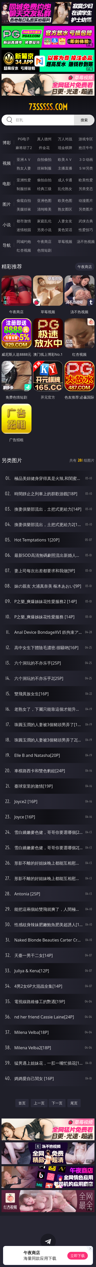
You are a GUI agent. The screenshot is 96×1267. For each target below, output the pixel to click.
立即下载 (77, 1255)
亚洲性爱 (24, 179)
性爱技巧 (86, 229)
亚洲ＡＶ (24, 159)
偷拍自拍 (44, 179)
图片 (7, 204)
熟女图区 (65, 209)
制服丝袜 (24, 188)
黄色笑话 (65, 229)
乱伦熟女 (65, 188)
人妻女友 (65, 221)
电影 (7, 183)
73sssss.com (48, 107)
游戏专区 (86, 138)
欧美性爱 (86, 179)
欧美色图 (65, 200)
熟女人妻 (24, 168)
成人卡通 (65, 179)
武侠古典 (86, 221)
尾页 (74, 1103)
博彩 (7, 142)
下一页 (57, 1103)
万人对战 (65, 138)
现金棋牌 (65, 147)
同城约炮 (24, 241)
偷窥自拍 (24, 200)
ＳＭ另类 (86, 168)
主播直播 (65, 168)
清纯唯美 (44, 209)
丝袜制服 (44, 168)
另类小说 (44, 229)
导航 (7, 245)
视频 (7, 163)
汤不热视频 (86, 241)
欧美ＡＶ (65, 159)
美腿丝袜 (24, 209)
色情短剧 (44, 250)
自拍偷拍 (44, 159)
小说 (7, 224)
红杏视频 (24, 250)
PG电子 (24, 138)
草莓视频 (65, 241)
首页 (22, 1103)
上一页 (39, 1103)
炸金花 (44, 147)
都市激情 (24, 221)
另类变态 (86, 188)
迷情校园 (24, 229)
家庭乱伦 (44, 221)
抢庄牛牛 (86, 147)
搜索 (84, 119)
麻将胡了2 (24, 147)
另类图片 (86, 209)
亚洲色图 (44, 200)
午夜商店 (44, 241)
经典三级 (44, 188)
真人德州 (44, 138)
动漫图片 (86, 200)
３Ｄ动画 (86, 159)
